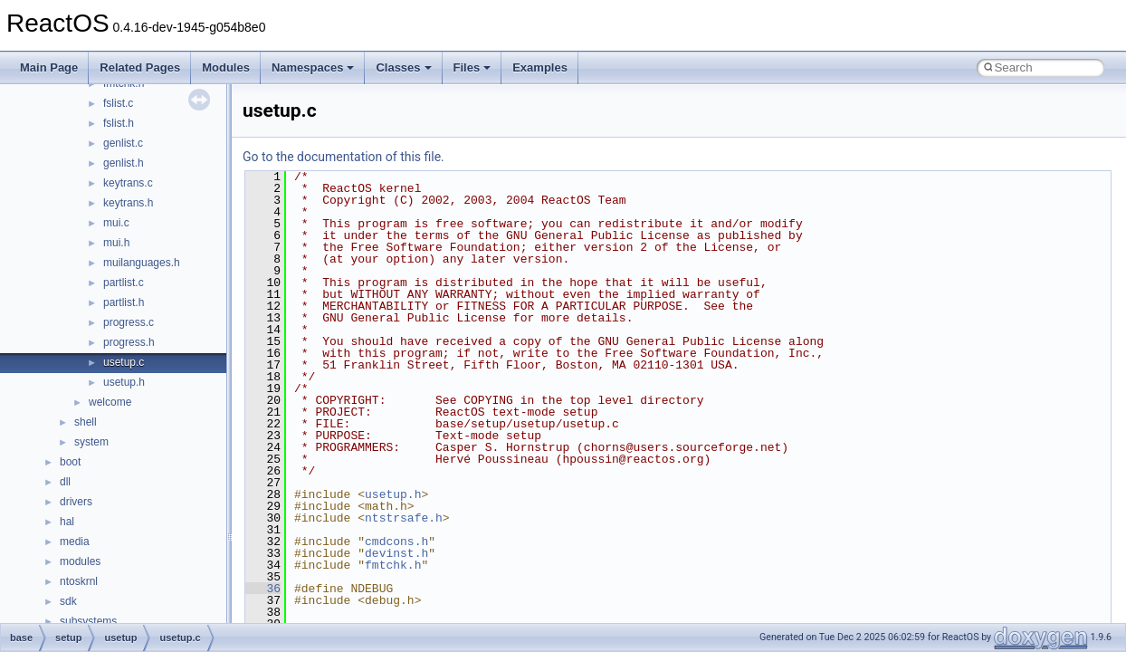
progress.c (128, 322)
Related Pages (140, 67)
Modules (226, 67)
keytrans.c (128, 183)
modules (80, 561)
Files (472, 67)
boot (70, 461)
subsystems (88, 621)
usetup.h (124, 382)
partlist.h (123, 302)
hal (67, 521)
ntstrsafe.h (404, 518)
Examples (540, 67)
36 (263, 588)
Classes (403, 67)
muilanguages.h (141, 262)
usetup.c (123, 362)
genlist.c (123, 143)
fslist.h (118, 123)
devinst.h (396, 553)
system (91, 442)
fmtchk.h (393, 565)
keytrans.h (128, 203)
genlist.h (123, 163)
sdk (68, 601)
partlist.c (123, 282)
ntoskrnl (79, 581)
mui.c (116, 222)
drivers (76, 501)
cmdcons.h (396, 541)
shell (85, 422)
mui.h (116, 242)
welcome (110, 402)
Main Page (49, 67)
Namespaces (313, 67)
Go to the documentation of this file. (343, 156)
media (75, 541)
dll (65, 481)
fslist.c (118, 103)
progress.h (129, 342)
